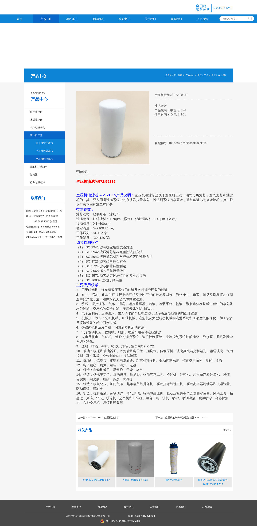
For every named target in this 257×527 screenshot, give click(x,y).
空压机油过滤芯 (218, 76)
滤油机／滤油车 (38, 167)
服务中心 (124, 19)
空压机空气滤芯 (44, 143)
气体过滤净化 (37, 128)
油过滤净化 (36, 112)
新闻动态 (98, 19)
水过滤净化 (36, 120)
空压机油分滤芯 (44, 151)
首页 (19, 19)
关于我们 (150, 19)
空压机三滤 (202, 76)
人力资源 (202, 19)
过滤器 (33, 175)
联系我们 (176, 19)
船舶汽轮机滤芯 (173, 480)
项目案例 (71, 19)
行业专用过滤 (37, 183)
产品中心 (45, 19)
